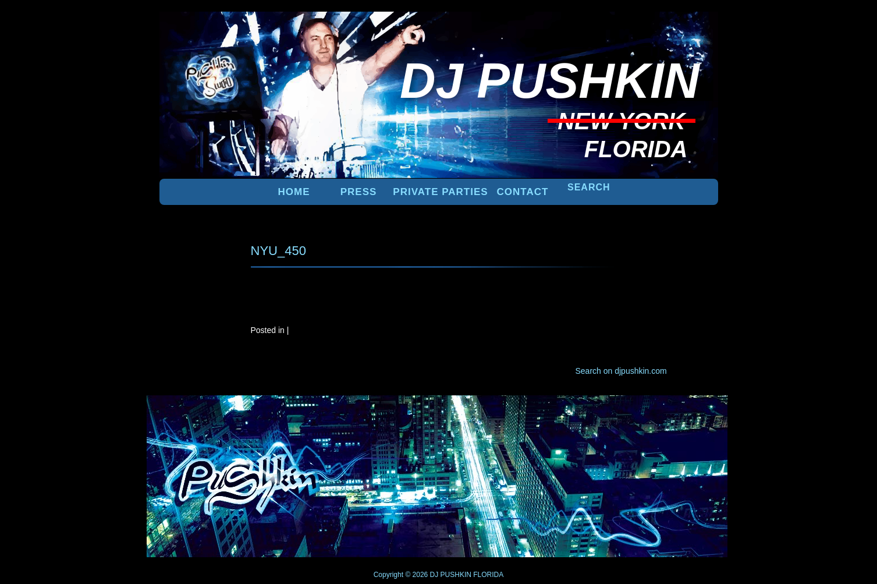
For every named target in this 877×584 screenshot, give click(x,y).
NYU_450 (278, 250)
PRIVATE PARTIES (440, 191)
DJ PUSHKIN (449, 575)
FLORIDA (488, 575)
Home (294, 191)
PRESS (358, 191)
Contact (523, 191)
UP (678, 414)
